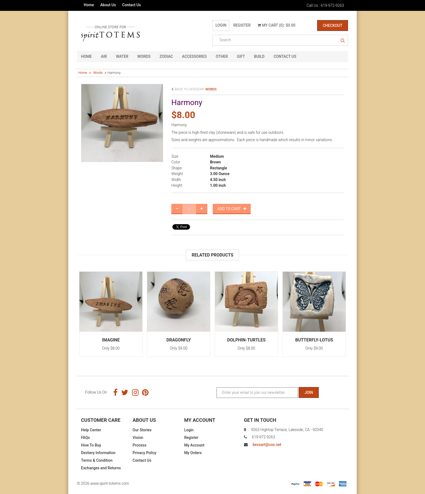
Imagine (111, 340)
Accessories (194, 56)
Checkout (332, 25)
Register (242, 25)
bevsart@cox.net (267, 444)
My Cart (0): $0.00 (276, 25)
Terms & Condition (96, 460)
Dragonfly (178, 340)
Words (143, 56)
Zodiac (166, 56)
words (97, 73)
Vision (138, 437)
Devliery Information (98, 453)
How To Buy (91, 445)
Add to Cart (231, 209)
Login (220, 25)
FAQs (85, 437)
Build (259, 56)
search (342, 40)
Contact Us (131, 5)
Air (104, 56)
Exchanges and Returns (101, 468)
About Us (108, 5)
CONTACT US (284, 56)
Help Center (91, 430)
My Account (194, 445)
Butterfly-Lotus (314, 340)
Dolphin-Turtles (246, 340)
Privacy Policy (144, 453)
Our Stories (142, 430)
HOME (86, 56)
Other (222, 56)
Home (89, 5)
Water (122, 56)
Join (308, 392)
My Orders (193, 453)
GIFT (241, 56)
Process (139, 445)
